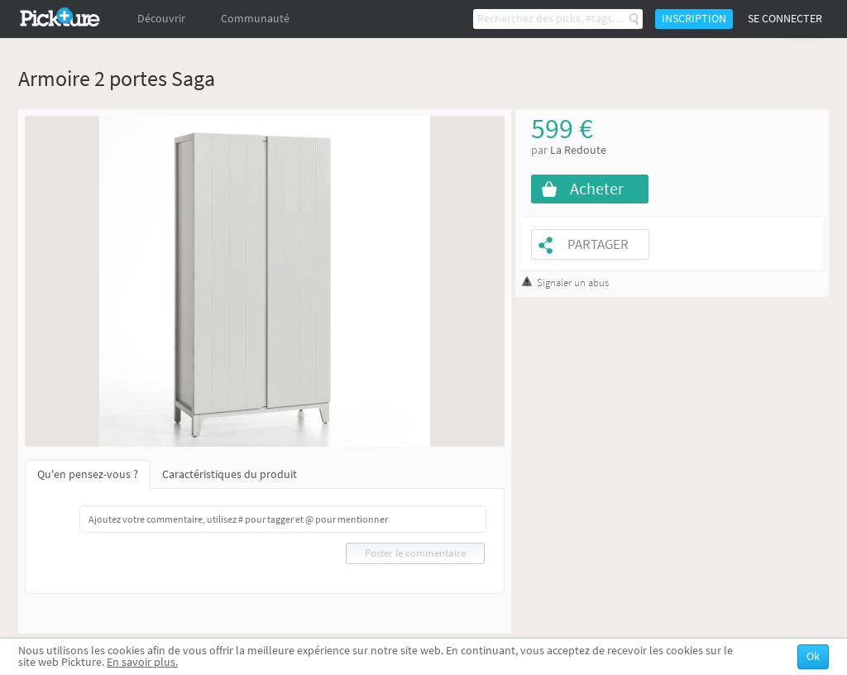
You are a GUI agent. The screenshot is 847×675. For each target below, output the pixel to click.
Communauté (255, 18)
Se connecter (785, 18)
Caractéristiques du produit (229, 474)
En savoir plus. (142, 662)
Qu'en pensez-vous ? (87, 474)
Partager (598, 244)
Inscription (694, 18)
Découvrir (161, 18)
